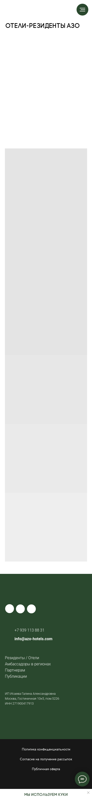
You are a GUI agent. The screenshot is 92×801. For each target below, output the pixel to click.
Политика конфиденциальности (46, 749)
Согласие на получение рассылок (46, 759)
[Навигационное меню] (82, 9)
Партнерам (15, 670)
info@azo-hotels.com (33, 639)
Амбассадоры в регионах (28, 664)
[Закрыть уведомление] (88, 792)
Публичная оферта (46, 768)
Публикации (16, 676)
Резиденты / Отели (22, 657)
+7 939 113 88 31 (29, 630)
